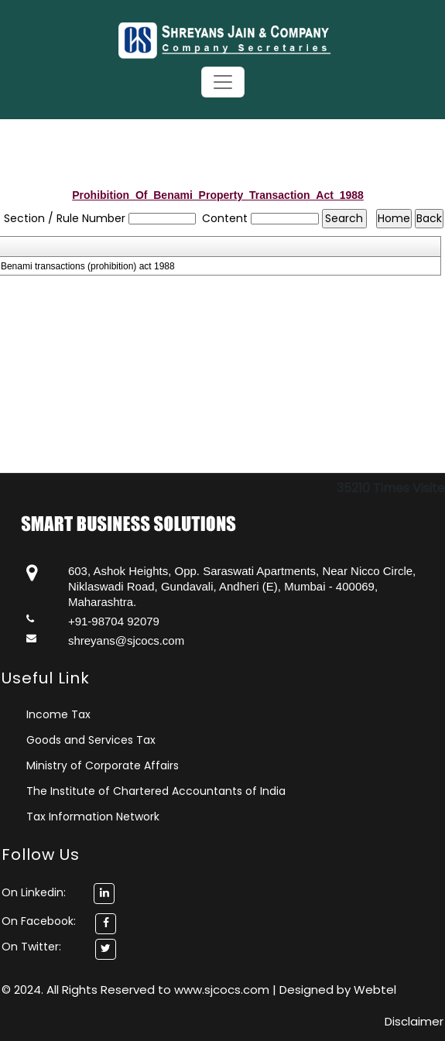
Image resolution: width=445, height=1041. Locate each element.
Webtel (375, 989)
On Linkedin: (58, 892)
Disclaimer (414, 1021)
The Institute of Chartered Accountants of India (156, 791)
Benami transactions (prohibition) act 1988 (88, 266)
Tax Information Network (92, 816)
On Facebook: (39, 921)
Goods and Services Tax (91, 740)
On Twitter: (31, 946)
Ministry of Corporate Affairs (102, 765)
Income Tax (58, 714)
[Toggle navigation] (223, 82)
